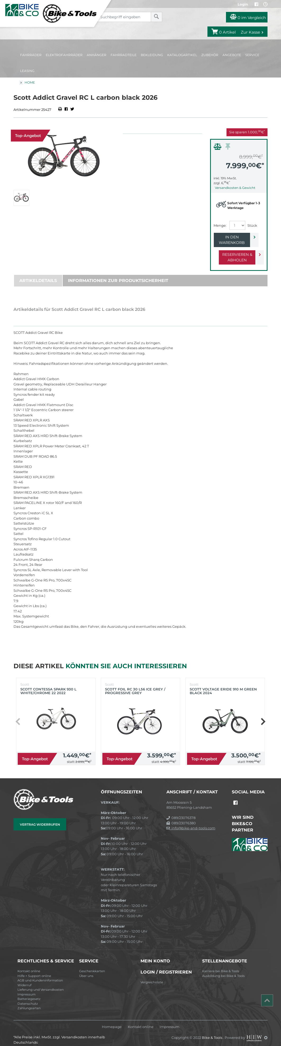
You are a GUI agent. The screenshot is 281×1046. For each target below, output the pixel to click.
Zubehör (209, 55)
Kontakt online (28, 965)
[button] (263, 716)
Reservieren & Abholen (235, 252)
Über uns (86, 970)
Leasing (27, 71)
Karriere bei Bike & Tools (220, 965)
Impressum (26, 989)
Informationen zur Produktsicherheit (118, 275)
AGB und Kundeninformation (40, 975)
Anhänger (96, 55)
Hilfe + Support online (34, 970)
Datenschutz (27, 998)
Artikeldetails (38, 275)
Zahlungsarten (29, 1002)
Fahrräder (31, 55)
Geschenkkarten (92, 965)
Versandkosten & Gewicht (235, 188)
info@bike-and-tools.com (190, 822)
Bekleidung (152, 55)
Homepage (112, 1021)
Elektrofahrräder (64, 55)
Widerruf (24, 979)
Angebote (232, 55)
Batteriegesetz (28, 993)
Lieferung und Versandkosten (40, 984)
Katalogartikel (182, 55)
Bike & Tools (212, 1032)
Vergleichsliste (151, 977)
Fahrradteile (124, 55)
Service (252, 55)
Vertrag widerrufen (40, 819)
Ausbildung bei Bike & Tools (223, 970)
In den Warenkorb (234, 237)
